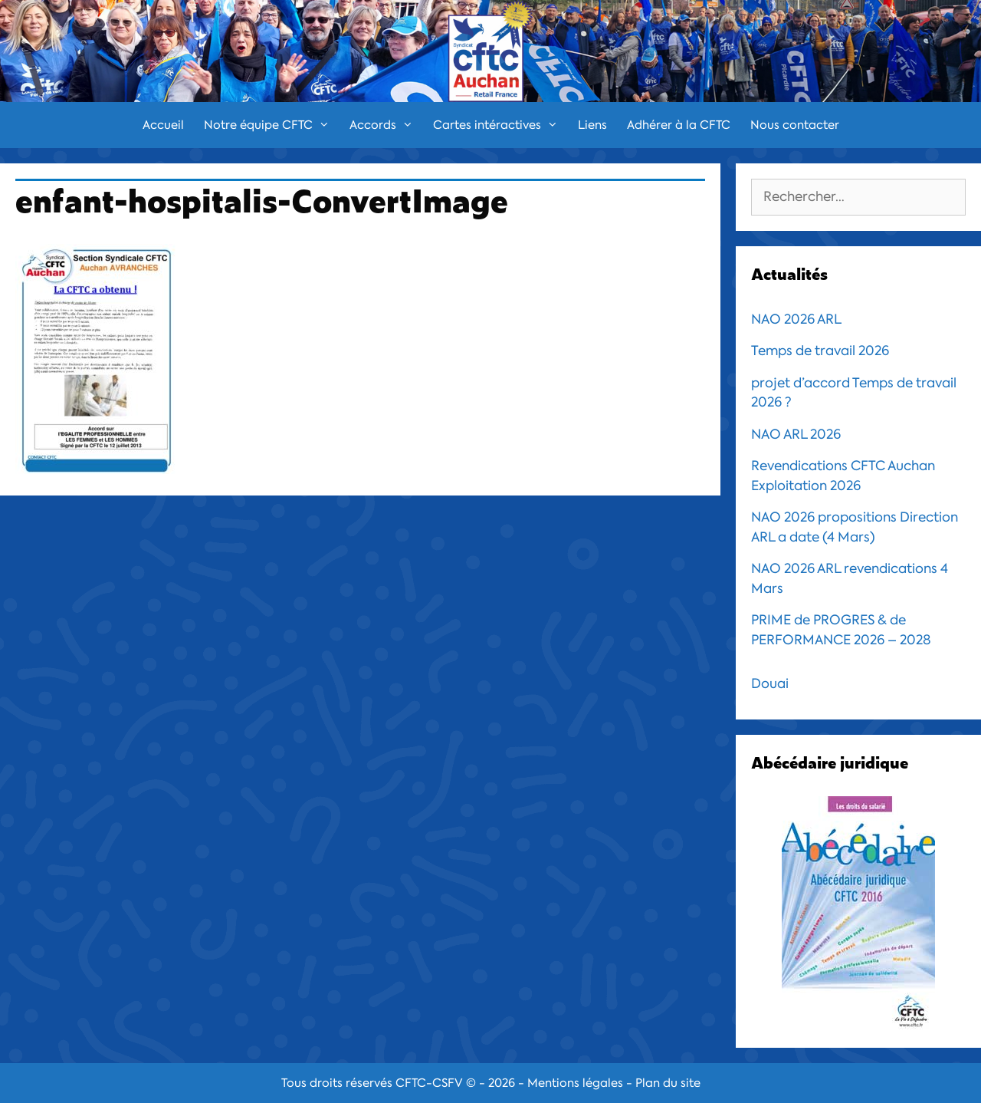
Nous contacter (794, 125)
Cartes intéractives (500, 125)
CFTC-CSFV (429, 1083)
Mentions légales (575, 1083)
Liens (592, 125)
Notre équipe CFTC (272, 125)
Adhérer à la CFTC (678, 125)
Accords (386, 125)
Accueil (163, 125)
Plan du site (667, 1083)
